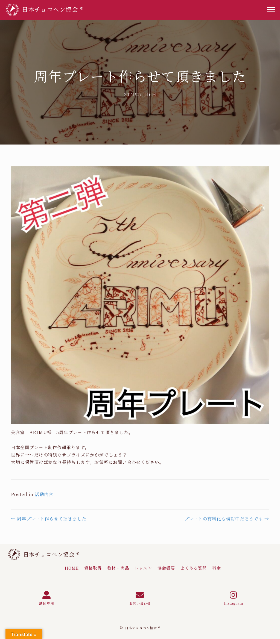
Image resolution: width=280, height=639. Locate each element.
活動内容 (44, 494)
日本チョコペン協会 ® (51, 554)
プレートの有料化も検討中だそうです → (226, 519)
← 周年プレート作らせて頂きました (48, 519)
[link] (71, 568)
